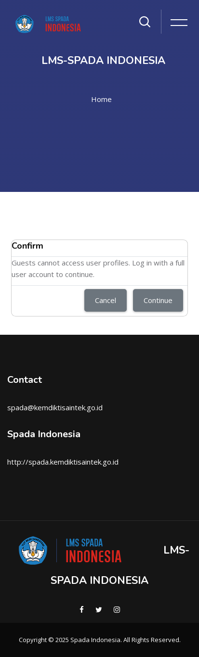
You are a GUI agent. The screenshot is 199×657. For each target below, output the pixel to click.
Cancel (105, 300)
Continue (158, 300)
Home (101, 99)
